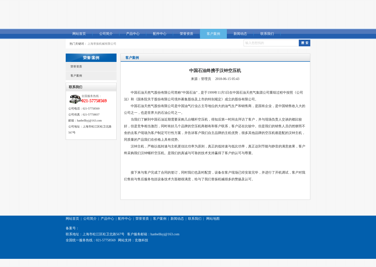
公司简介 (106, 34)
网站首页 (79, 34)
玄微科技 (141, 240)
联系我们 (267, 34)
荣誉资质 (186, 34)
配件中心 (159, 34)
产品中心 (133, 34)
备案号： (72, 228)
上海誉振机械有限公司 (102, 43)
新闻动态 (240, 34)
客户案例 (213, 34)
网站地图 (213, 218)
